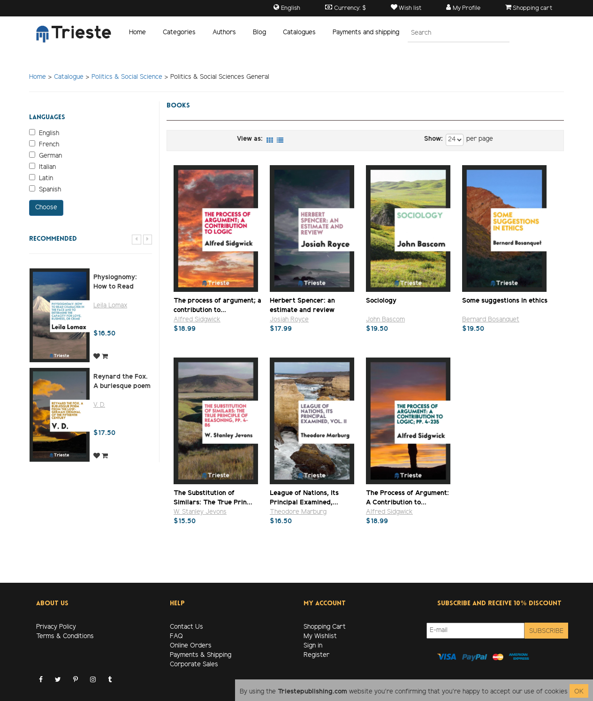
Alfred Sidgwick (197, 320)
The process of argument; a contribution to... (217, 305)
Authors (224, 33)
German (45, 156)
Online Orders (191, 646)
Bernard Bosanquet (490, 320)
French (44, 144)
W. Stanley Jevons (200, 512)
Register (316, 655)
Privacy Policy (56, 627)
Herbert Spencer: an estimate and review (302, 305)
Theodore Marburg (298, 512)
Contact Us (186, 627)
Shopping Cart (325, 627)
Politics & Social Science (126, 77)
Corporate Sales (194, 665)
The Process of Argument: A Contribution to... (407, 497)
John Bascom (385, 320)
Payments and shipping (366, 33)
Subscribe (546, 631)
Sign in (313, 646)
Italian (42, 167)
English (44, 133)
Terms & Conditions (65, 636)
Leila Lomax (110, 306)
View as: (250, 139)
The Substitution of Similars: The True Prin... (213, 497)
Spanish (45, 189)
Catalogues (299, 33)
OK (579, 692)
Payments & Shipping (200, 655)
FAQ (176, 636)
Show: (433, 139)
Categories (179, 33)
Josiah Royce (289, 320)
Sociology (381, 301)
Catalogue (69, 77)
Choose (46, 208)
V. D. (99, 405)
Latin (41, 178)
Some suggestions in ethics (504, 301)
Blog (259, 33)
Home (137, 33)
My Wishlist (320, 636)
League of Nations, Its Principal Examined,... (304, 497)
